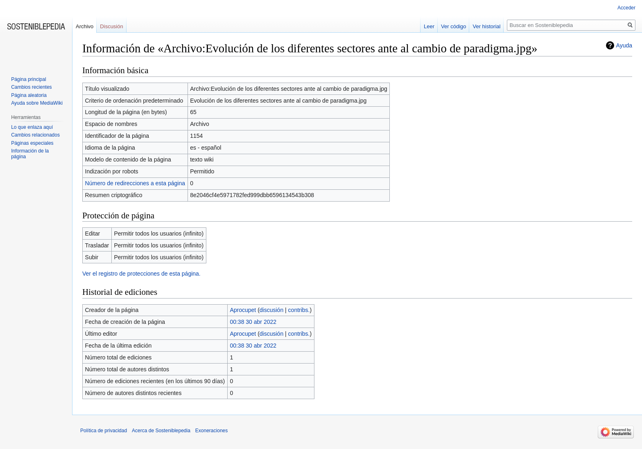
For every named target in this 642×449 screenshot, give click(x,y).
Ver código (453, 26)
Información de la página (30, 153)
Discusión (111, 26)
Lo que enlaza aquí (32, 127)
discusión (271, 310)
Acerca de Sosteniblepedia (161, 430)
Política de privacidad (103, 430)
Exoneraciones (211, 430)
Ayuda (624, 45)
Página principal (28, 79)
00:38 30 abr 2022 (253, 322)
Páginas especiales (32, 143)
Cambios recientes (31, 87)
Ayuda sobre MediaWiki (37, 103)
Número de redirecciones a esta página (135, 183)
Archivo (84, 26)
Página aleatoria (29, 95)
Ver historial (486, 26)
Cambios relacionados (35, 135)
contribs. (299, 310)
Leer (429, 26)
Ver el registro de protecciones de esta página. (141, 273)
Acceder (626, 8)
